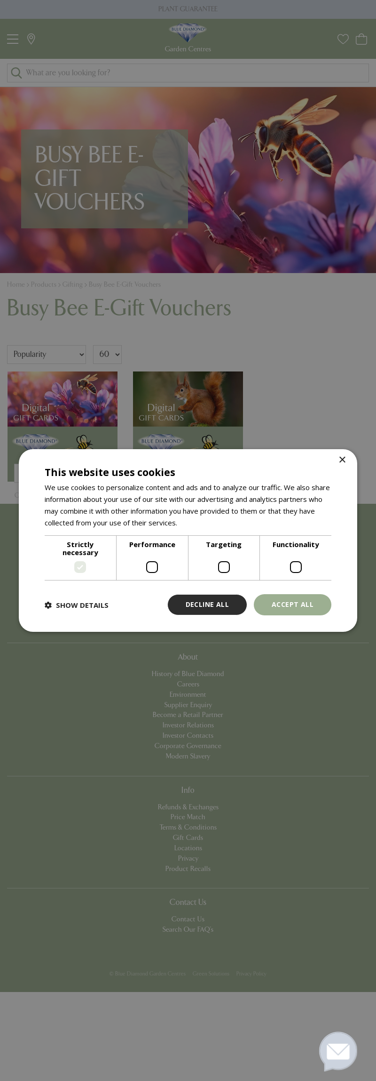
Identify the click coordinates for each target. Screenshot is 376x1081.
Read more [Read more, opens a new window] (197, 522)
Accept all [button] (292, 604)
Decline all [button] (207, 604)
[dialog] (188, 540)
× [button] (341, 460)
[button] (77, 605)
